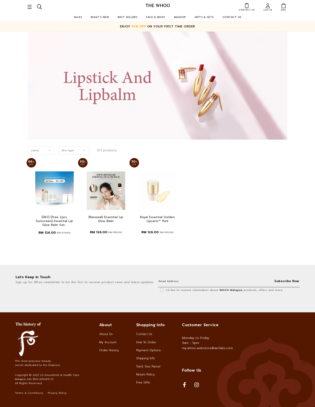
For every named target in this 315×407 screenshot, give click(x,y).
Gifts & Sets (204, 17)
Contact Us (231, 17)
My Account (107, 342)
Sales (78, 17)
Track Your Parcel (148, 366)
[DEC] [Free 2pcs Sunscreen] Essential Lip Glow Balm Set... (54, 221)
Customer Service (200, 325)
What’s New (100, 17)
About (105, 325)
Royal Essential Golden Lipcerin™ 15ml (157, 219)
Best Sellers (127, 17)
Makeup (180, 17)
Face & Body (155, 17)
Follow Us (191, 370)
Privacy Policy (57, 393)
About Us (106, 334)
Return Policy (145, 374)
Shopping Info (150, 325)
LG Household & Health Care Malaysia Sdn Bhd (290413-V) (47, 377)
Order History (109, 350)
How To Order (146, 342)
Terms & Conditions (29, 393)
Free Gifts (143, 382)
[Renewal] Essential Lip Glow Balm (106, 219)
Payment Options (148, 350)
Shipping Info (145, 358)
